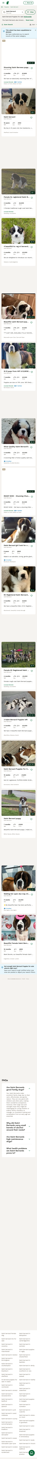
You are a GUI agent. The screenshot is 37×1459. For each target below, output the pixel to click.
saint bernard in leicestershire (7, 1395)
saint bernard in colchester (7, 1386)
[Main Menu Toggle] (3, 3)
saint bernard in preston (24, 1453)
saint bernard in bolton (9, 1355)
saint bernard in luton (26, 1426)
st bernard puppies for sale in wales (9, 1380)
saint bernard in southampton (7, 1364)
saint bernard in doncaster (7, 1434)
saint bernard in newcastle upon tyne (9, 1442)
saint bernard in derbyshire (24, 1334)
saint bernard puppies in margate (26, 1400)
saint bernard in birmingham (7, 1359)
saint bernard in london (10, 1447)
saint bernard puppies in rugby (26, 1350)
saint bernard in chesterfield (24, 1356)
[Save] (31, 68)
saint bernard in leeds (26, 1440)
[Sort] (33, 24)
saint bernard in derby (27, 1365)
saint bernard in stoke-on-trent (27, 1416)
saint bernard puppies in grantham (26, 1421)
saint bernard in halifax (27, 1380)
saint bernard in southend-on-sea (25, 1370)
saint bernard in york (9, 1410)
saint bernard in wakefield (24, 1389)
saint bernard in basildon (24, 1361)
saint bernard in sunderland (7, 1451)
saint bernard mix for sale (9, 1340)
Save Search (7, 24)
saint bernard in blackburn (7, 1370)
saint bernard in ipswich (7, 1405)
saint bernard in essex (9, 1438)
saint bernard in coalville (24, 1411)
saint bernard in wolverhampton (7, 1423)
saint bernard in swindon (24, 1345)
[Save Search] (32, 1453)
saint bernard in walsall (24, 1375)
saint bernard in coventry (7, 1345)
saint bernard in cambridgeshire (24, 1340)
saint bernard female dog (9, 1334)
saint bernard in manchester (7, 1350)
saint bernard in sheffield (7, 1375)
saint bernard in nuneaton (24, 1405)
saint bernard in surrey (9, 1419)
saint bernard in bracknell (24, 1430)
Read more (29, 20)
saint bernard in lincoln (27, 1443)
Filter (30, 12)
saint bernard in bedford (7, 1400)
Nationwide (28, 17)
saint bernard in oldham (24, 1384)
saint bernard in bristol (9, 1390)
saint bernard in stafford (24, 1448)
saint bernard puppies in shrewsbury (26, 1436)
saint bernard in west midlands (9, 1414)
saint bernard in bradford (7, 1428)
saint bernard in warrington (24, 1395)
